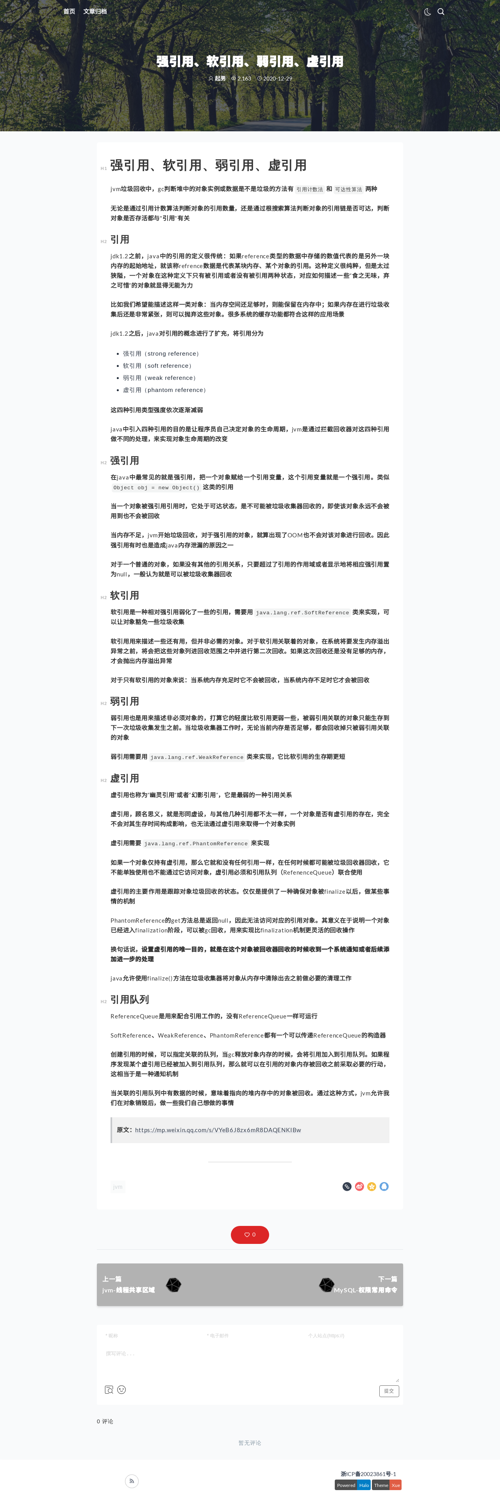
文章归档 (95, 11)
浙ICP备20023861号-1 (368, 1474)
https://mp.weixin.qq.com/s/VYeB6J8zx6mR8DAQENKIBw (218, 1129)
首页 (69, 11)
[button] (250, 1235)
